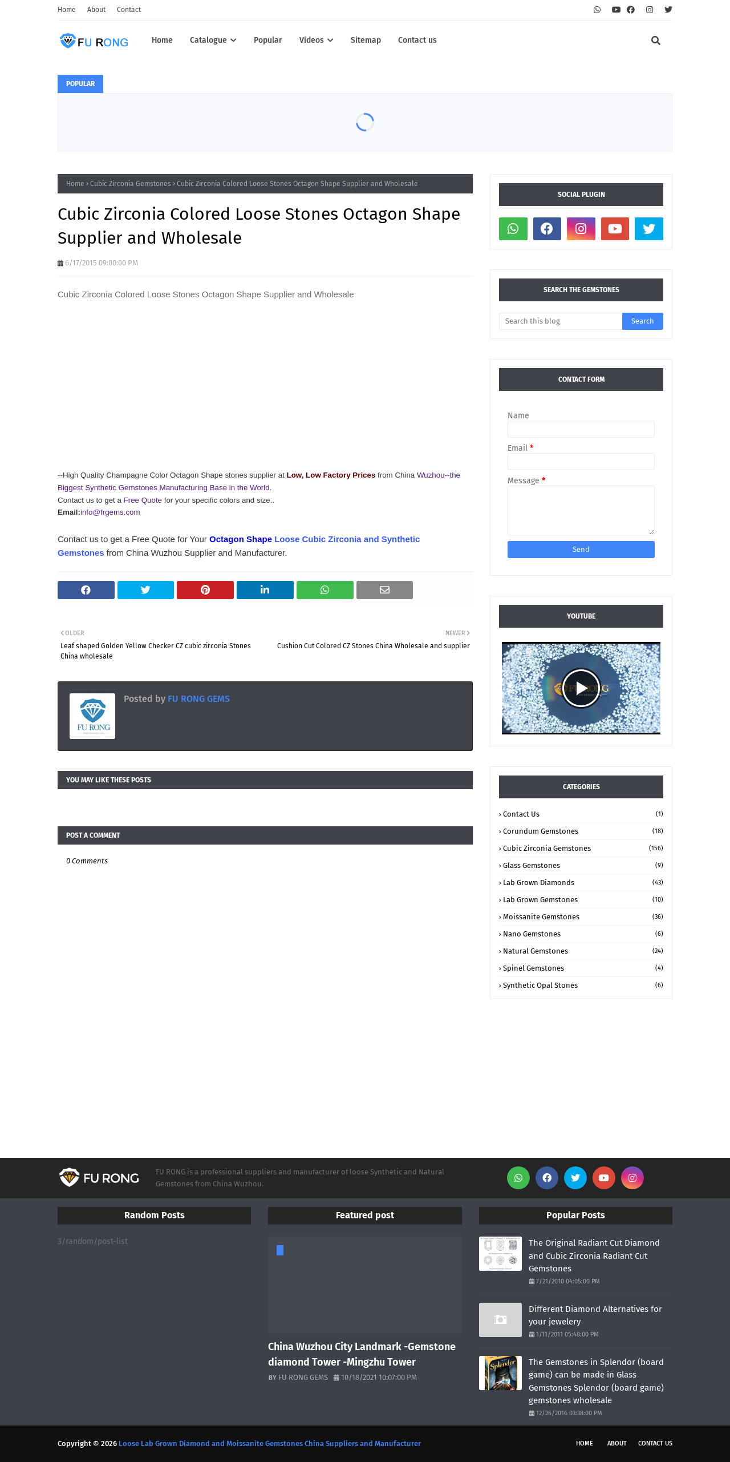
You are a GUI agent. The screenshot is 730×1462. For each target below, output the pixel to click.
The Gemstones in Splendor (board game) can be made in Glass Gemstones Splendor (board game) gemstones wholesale (596, 1381)
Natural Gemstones (583, 951)
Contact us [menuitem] (417, 40)
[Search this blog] (560, 321)
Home (67, 10)
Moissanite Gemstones (583, 916)
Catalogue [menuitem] (208, 40)
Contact (129, 10)
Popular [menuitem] (268, 40)
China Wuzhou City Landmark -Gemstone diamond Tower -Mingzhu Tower (362, 1354)
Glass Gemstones (583, 865)
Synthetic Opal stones (583, 985)
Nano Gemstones (583, 934)
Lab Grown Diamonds (583, 882)
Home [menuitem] (162, 40)
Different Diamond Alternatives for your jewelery (595, 1315)
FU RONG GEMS (197, 698)
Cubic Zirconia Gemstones (130, 184)
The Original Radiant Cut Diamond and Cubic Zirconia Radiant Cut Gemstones (594, 1256)
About (96, 10)
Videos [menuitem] (311, 40)
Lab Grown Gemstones (583, 899)
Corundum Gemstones (583, 831)
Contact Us (583, 814)
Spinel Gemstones (583, 968)
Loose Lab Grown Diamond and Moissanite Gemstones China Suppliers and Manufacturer (270, 1443)
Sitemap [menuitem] (366, 40)
